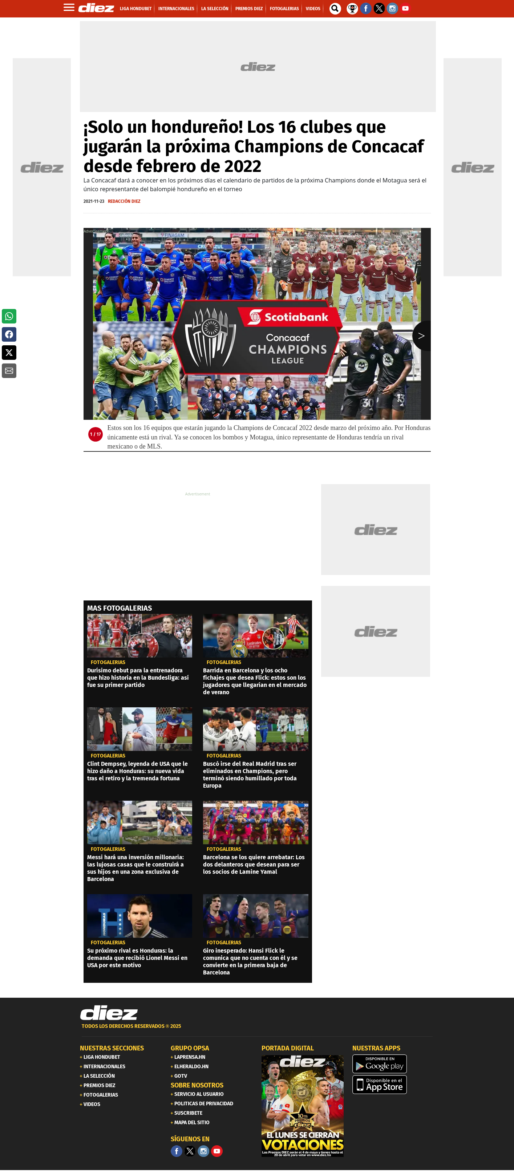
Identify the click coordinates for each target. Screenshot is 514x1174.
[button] (9, 316)
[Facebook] (176, 1151)
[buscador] (335, 9)
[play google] (393, 1063)
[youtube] (217, 1151)
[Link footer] (109, 1013)
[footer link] (257, 1030)
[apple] (393, 1084)
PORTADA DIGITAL (288, 1048)
